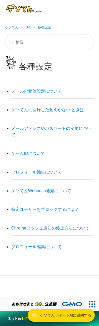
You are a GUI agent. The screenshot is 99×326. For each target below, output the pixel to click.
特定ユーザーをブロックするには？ (45, 209)
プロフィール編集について (36, 172)
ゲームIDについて (28, 153)
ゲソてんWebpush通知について (41, 191)
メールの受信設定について (36, 91)
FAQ (28, 27)
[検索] (49, 42)
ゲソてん (12, 27)
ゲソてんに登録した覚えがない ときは (47, 110)
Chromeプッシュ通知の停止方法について (50, 228)
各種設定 (44, 27)
